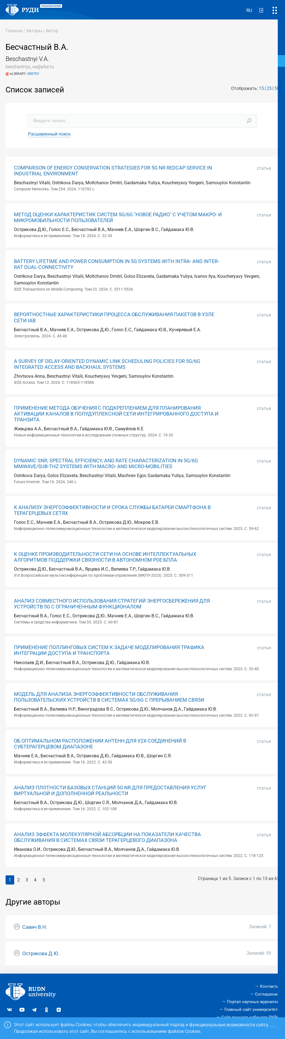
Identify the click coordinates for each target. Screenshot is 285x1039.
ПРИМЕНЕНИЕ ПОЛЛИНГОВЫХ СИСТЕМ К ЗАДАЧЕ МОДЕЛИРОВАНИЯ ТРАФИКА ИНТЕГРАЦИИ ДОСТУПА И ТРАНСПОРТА (109, 650)
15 (261, 88)
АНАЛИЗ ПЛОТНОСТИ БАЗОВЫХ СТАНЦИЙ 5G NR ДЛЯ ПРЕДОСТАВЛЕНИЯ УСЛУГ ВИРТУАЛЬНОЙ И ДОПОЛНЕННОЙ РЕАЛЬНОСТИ (110, 790)
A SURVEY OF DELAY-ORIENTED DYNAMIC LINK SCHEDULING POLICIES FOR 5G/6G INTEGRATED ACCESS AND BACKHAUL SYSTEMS (107, 364)
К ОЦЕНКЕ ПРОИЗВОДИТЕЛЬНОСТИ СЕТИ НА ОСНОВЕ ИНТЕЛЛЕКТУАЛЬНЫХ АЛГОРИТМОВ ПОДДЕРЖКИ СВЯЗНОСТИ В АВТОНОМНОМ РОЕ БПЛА (105, 557)
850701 (33, 74)
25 (269, 88)
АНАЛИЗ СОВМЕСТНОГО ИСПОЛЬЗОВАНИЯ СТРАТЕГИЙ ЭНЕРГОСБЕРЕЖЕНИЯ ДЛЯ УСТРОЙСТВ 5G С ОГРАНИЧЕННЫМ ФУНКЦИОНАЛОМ (112, 604)
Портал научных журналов (253, 1001)
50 (276, 88)
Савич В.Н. (34, 927)
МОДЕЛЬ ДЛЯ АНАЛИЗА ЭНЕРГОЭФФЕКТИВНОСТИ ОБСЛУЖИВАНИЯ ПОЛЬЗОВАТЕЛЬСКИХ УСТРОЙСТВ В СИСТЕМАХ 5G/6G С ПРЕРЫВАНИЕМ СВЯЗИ (109, 697)
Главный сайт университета (251, 1009)
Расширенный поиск (49, 134)
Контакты (269, 986)
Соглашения (267, 994)
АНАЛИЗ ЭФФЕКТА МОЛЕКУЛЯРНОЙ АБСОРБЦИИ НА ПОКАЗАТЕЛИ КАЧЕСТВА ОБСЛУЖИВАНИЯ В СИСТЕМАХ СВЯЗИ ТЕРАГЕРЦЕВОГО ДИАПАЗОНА (107, 837)
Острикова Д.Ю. (41, 953)
